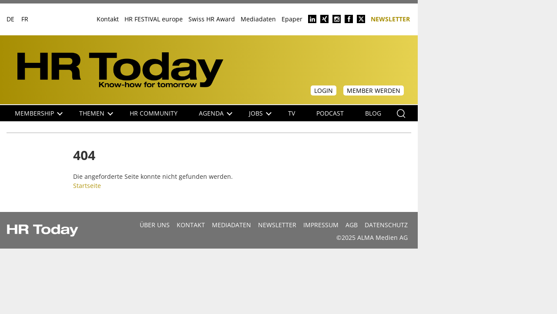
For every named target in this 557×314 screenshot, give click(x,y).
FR (24, 19)
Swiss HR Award (211, 19)
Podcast (330, 113)
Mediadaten (258, 19)
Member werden (373, 90)
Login (323, 90)
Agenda (215, 113)
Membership (39, 113)
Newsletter (390, 18)
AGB (352, 225)
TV (291, 113)
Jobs (260, 113)
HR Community (154, 113)
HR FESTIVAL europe (153, 19)
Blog (373, 113)
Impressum (321, 225)
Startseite (87, 185)
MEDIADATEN (231, 225)
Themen (96, 113)
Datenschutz (386, 225)
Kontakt (108, 19)
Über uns (155, 225)
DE (10, 19)
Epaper (292, 19)
